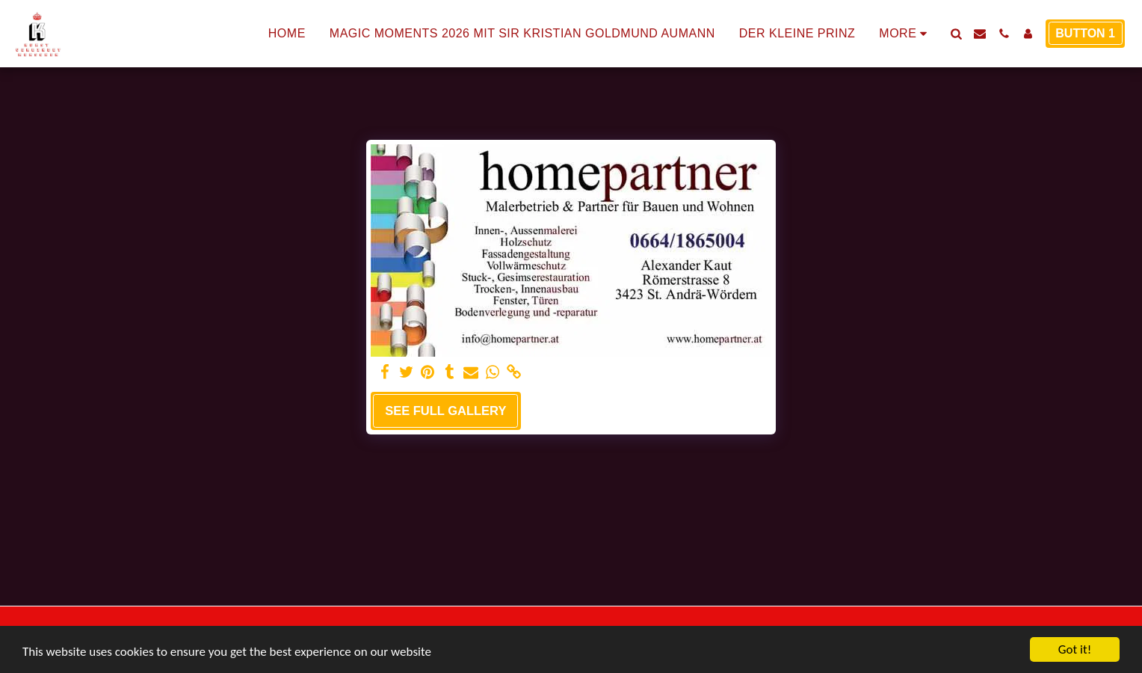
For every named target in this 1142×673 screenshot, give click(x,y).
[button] (956, 34)
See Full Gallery (445, 410)
